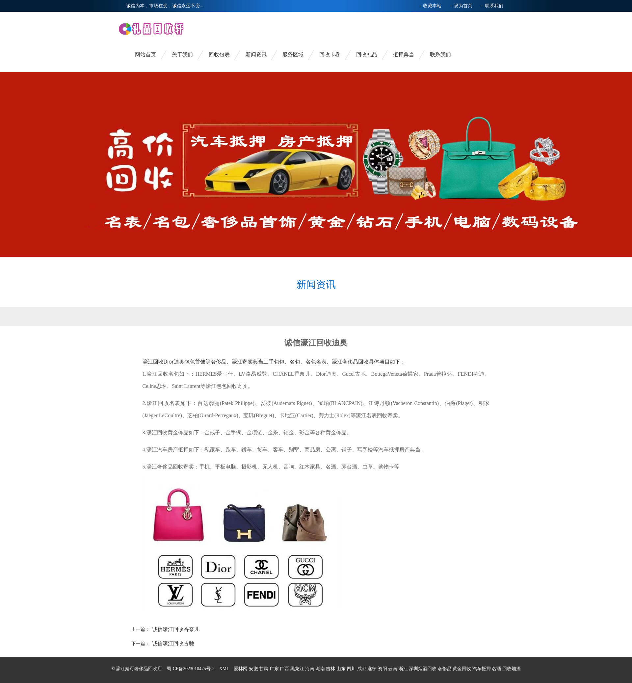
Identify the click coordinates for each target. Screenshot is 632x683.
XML (224, 668)
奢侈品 (445, 668)
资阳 (383, 668)
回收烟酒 (511, 668)
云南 (393, 668)
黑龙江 (297, 668)
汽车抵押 (481, 668)
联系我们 (494, 5)
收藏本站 (432, 5)
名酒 (496, 668)
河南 (310, 668)
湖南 (321, 668)
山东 (341, 668)
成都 (362, 668)
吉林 (331, 668)
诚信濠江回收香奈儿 (175, 629)
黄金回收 (462, 668)
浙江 (404, 668)
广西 (285, 668)
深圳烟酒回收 (422, 668)
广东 (275, 668)
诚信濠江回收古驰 (173, 643)
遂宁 (372, 668)
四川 (352, 668)
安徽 (254, 668)
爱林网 (241, 668)
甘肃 (264, 668)
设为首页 (463, 5)
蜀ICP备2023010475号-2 (190, 668)
